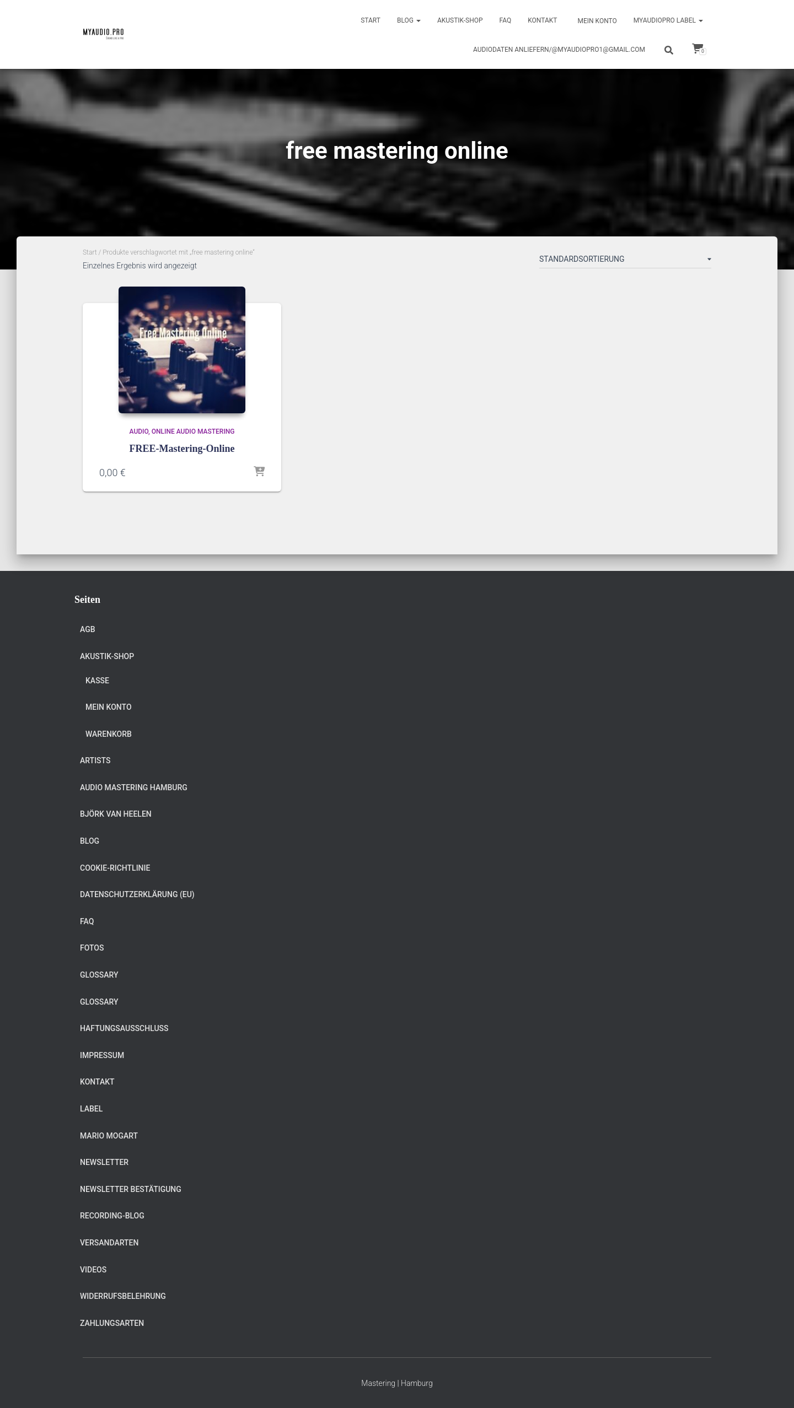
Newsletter (104, 1162)
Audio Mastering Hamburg (133, 787)
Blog (409, 20)
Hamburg (417, 1383)
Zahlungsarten (112, 1323)
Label (91, 1108)
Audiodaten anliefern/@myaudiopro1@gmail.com (559, 49)
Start (370, 20)
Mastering (378, 1383)
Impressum (102, 1055)
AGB (87, 629)
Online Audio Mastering (193, 431)
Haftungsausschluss (124, 1028)
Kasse (97, 680)
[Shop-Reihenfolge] (625, 261)
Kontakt (542, 20)
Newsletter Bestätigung (130, 1189)
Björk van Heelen (116, 814)
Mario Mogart (109, 1135)
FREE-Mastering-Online (182, 448)
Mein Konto (596, 21)
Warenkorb (108, 734)
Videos (93, 1269)
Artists (95, 760)
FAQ (506, 20)
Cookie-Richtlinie (115, 868)
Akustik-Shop (460, 20)
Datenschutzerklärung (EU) (137, 894)
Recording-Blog (112, 1215)
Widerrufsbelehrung (123, 1296)
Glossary (99, 974)
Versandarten (109, 1242)
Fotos (92, 947)
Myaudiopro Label (668, 20)
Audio (139, 431)
